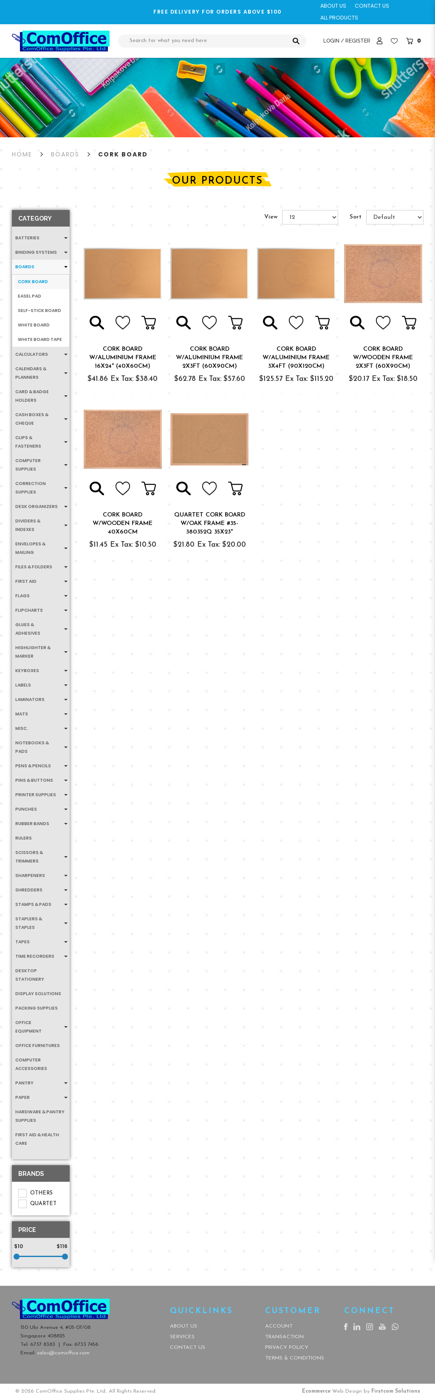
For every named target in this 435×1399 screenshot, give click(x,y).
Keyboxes (27, 670)
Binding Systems (36, 252)
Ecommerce (316, 1391)
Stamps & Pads (33, 904)
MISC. (21, 728)
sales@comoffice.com (63, 1353)
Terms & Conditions (294, 1358)
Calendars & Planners (30, 373)
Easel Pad (29, 296)
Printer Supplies (35, 795)
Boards (65, 154)
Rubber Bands (32, 823)
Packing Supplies (36, 1008)
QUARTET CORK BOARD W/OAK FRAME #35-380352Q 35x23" (209, 523)
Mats (21, 714)
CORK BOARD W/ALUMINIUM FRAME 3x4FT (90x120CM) (296, 357)
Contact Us (187, 1347)
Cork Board (123, 154)
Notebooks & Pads (32, 747)
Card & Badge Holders (32, 396)
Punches (26, 809)
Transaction (284, 1336)
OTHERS (35, 1193)
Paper (22, 1097)
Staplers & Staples (28, 923)
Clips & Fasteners (28, 441)
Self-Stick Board (39, 310)
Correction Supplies (30, 487)
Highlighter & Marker (33, 651)
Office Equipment (28, 1026)
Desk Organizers (36, 506)
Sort (356, 217)
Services (182, 1336)
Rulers (23, 838)
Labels (23, 685)
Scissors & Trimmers (29, 856)
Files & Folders (33, 567)
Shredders (28, 890)
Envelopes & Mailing (30, 548)
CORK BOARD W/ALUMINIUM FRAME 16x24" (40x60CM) (122, 357)
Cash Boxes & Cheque (31, 418)
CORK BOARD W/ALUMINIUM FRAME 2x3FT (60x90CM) (209, 357)
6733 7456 (86, 1344)
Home (22, 154)
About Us (183, 1326)
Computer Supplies (28, 464)
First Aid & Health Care (37, 1139)
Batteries (27, 238)
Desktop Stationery (29, 975)
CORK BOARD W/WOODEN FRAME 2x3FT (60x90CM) (383, 357)
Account (279, 1326)
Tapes (22, 942)
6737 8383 (42, 1344)
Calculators (31, 354)
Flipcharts (29, 610)
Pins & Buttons (34, 780)
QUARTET (37, 1204)
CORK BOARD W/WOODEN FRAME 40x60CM (123, 523)
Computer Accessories (31, 1064)
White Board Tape (40, 339)
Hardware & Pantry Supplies (40, 1116)
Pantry (24, 1083)
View (270, 217)
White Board (34, 325)
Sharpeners (30, 875)
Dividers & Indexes (27, 525)
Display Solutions (38, 993)
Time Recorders (34, 956)
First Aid (26, 581)
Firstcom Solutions (395, 1391)
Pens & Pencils (33, 766)
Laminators (30, 699)
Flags (22, 596)
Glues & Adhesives (27, 628)
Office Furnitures (37, 1045)
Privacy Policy (286, 1347)
